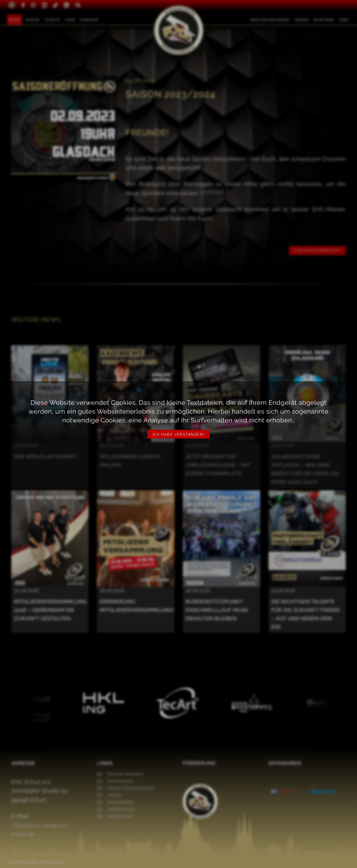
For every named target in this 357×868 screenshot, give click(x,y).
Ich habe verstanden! (179, 434)
